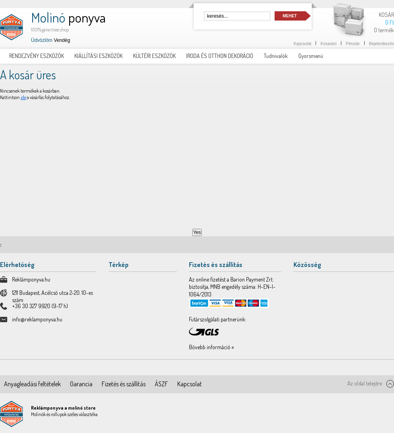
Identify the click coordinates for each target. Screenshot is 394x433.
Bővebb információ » (211, 347)
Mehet (290, 16)
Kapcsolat (302, 43)
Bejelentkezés (381, 43)
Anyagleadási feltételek (32, 384)
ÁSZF (161, 384)
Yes (197, 232)
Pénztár (352, 43)
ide (23, 97)
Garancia (81, 384)
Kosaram (328, 43)
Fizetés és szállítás (124, 384)
